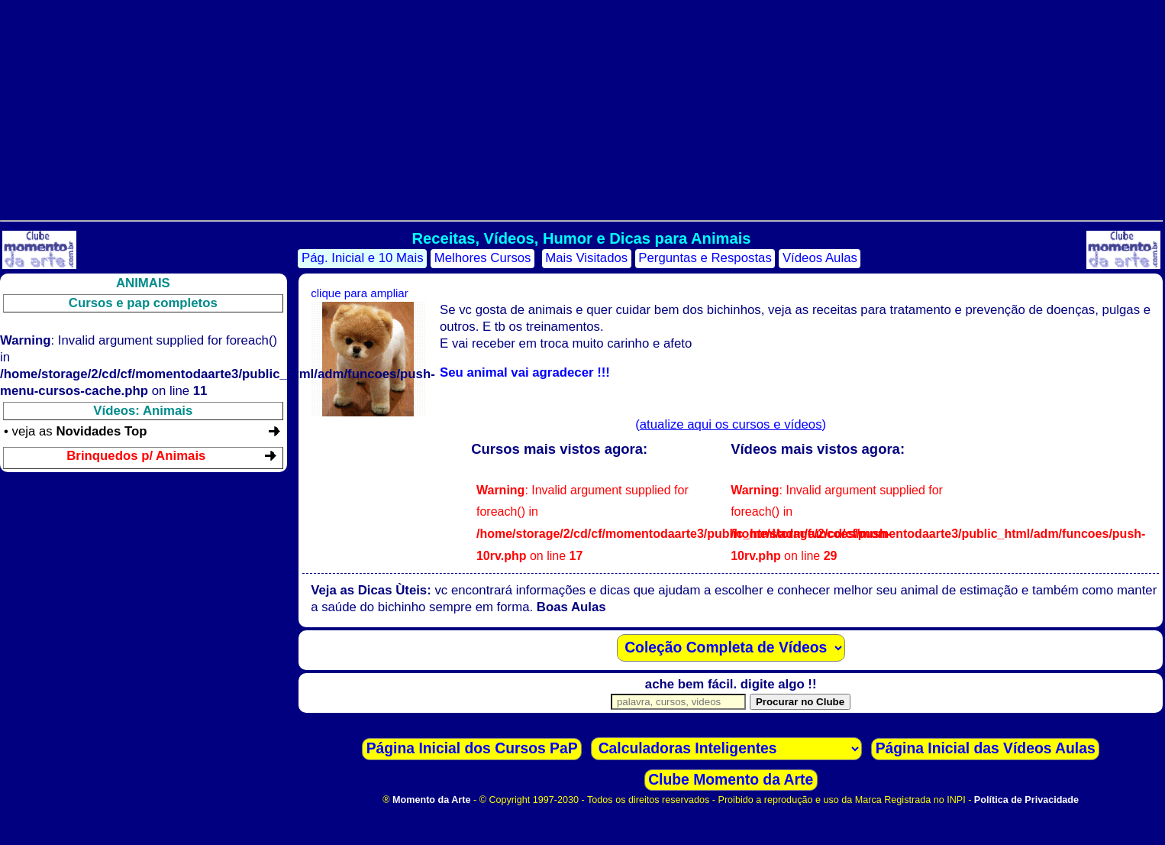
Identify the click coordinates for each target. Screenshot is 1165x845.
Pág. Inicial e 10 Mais (363, 258)
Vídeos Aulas (820, 258)
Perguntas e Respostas (704, 258)
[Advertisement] (581, 107)
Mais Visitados (586, 258)
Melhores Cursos (482, 258)
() (730, 424)
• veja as (75, 431)
